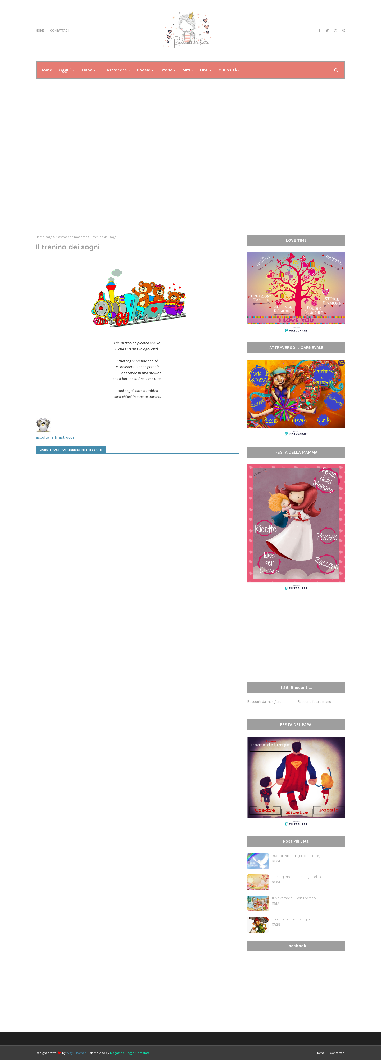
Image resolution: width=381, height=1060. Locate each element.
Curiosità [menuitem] (228, 70)
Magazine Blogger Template (130, 1053)
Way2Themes (76, 1053)
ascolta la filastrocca (55, 437)
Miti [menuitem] (186, 70)
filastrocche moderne (71, 237)
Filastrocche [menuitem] (114, 70)
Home (40, 30)
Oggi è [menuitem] (65, 70)
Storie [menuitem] (166, 70)
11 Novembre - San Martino (294, 898)
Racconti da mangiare (264, 702)
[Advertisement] (190, 190)
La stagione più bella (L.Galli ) (296, 877)
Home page (44, 237)
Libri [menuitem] (204, 70)
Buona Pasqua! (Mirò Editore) (296, 855)
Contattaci (59, 30)
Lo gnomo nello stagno (291, 919)
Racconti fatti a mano (314, 702)
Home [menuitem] (46, 70)
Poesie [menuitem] (143, 70)
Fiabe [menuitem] (87, 70)
